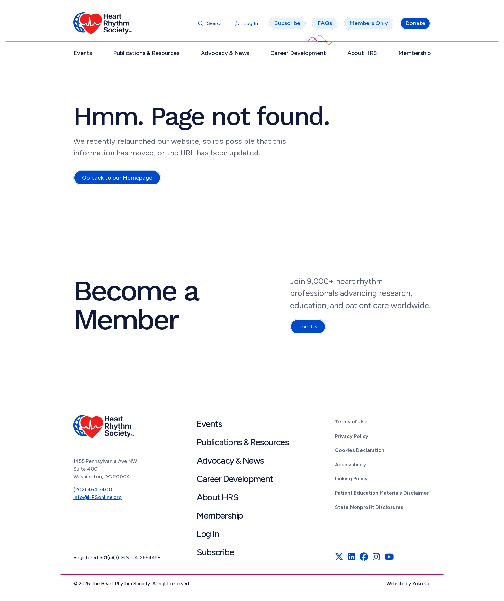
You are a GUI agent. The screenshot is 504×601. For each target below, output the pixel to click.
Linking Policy (351, 479)
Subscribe (287, 24)
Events (83, 53)
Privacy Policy (351, 437)
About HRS (362, 53)
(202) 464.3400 (92, 490)
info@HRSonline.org (97, 498)
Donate (415, 24)
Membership (414, 53)
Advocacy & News (225, 53)
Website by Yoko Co (408, 584)
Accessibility (350, 465)
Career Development (298, 53)
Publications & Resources (146, 53)
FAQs (325, 24)
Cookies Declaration (359, 451)
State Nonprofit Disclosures (369, 508)
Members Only (368, 24)
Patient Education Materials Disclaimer (382, 494)
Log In (250, 24)
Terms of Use (351, 423)
